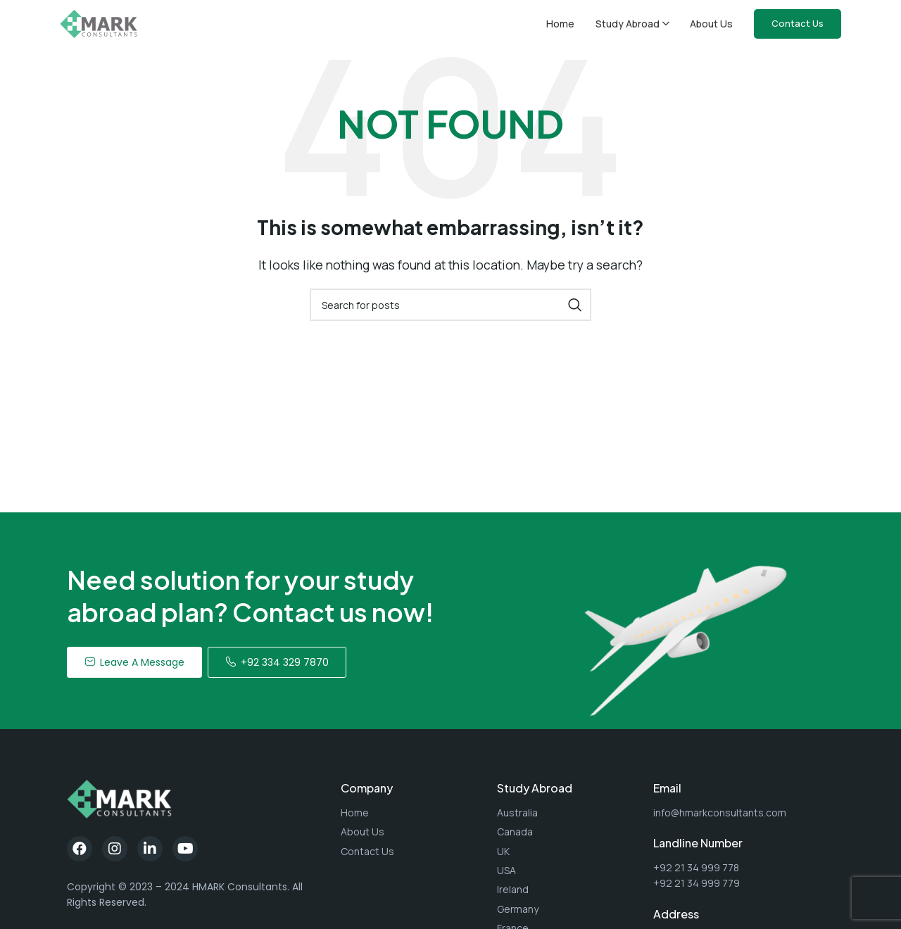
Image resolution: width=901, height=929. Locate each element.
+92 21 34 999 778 (696, 876)
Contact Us (797, 27)
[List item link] (412, 821)
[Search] (450, 313)
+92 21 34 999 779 (696, 891)
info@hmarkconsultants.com (719, 821)
